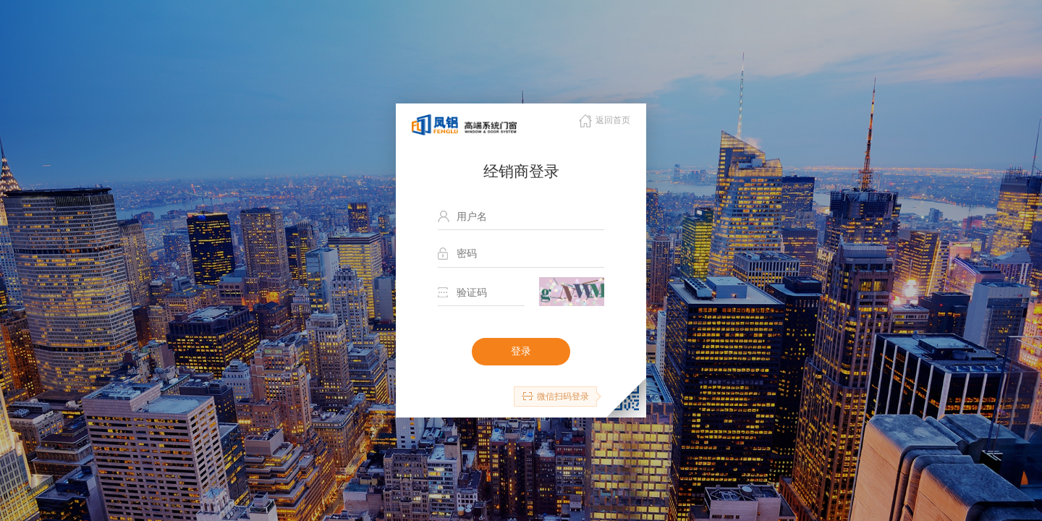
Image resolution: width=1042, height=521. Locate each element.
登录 (521, 351)
